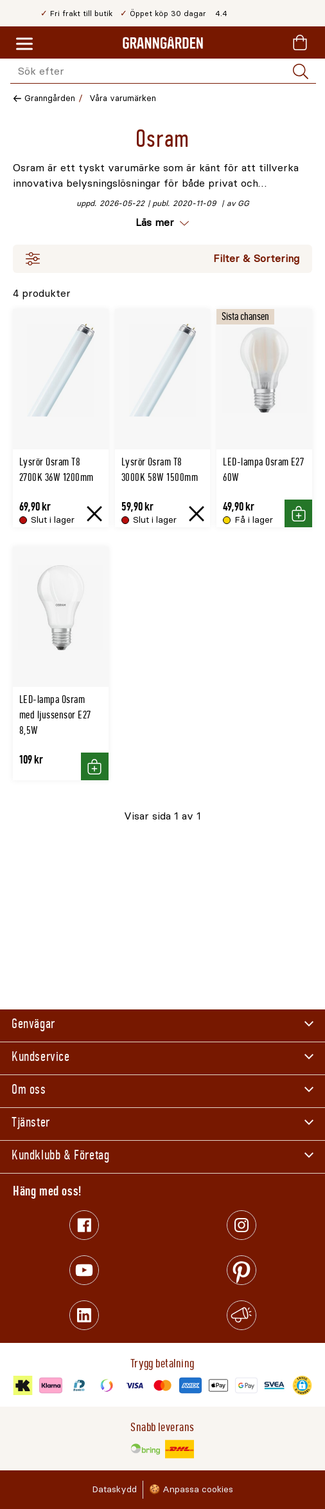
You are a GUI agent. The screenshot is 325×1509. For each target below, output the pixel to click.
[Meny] (24, 44)
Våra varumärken (122, 98)
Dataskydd (114, 1489)
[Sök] (300, 71)
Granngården (49, 98)
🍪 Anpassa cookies (191, 1489)
